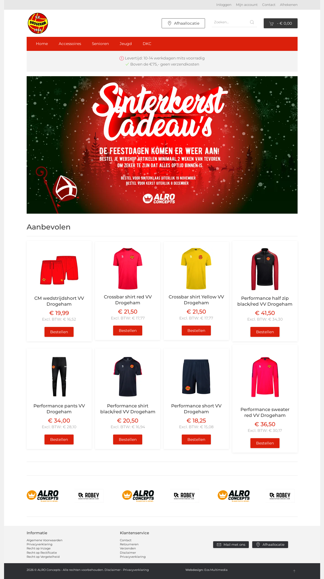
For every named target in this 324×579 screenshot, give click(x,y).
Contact (268, 4)
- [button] (280, 23)
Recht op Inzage (39, 548)
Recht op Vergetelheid (43, 556)
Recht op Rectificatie (42, 552)
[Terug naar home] (38, 23)
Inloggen (223, 4)
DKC (147, 43)
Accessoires (70, 43)
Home (42, 43)
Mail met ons (231, 544)
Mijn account (247, 4)
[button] (294, 571)
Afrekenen (289, 4)
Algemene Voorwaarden (45, 540)
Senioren (100, 43)
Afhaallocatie (183, 23)
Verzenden (128, 548)
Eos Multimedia (216, 570)
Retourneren (129, 544)
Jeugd (126, 43)
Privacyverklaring (39, 544)
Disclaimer (128, 552)
